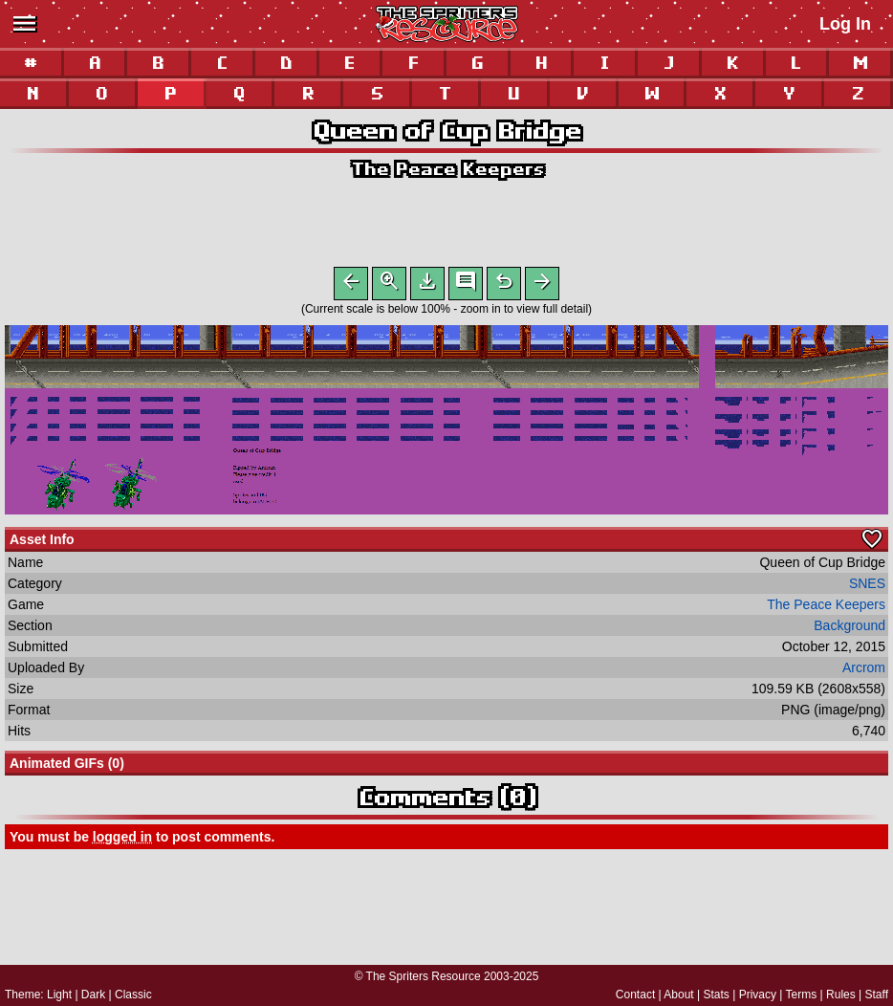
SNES (867, 587)
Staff (876, 994)
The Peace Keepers (447, 169)
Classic (133, 994)
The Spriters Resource (423, 976)
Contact (635, 994)
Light (59, 994)
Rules (841, 994)
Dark (93, 994)
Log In (845, 23)
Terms (801, 994)
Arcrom (863, 671)
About (678, 994)
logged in (122, 840)
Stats (717, 994)
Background (849, 629)
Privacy (757, 994)
